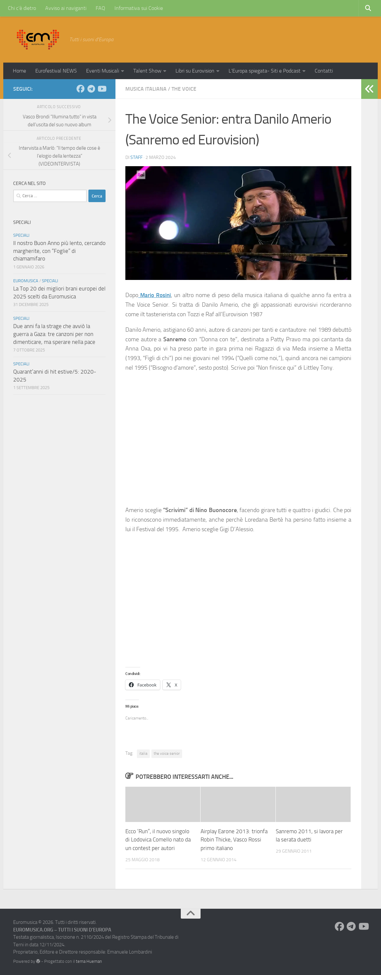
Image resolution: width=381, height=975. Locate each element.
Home (19, 71)
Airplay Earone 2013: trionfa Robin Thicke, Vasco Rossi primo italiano (234, 839)
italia (143, 753)
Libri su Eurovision (194, 71)
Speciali (21, 235)
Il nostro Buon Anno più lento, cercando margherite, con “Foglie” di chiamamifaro (59, 251)
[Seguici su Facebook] (80, 89)
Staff (136, 157)
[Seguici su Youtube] (102, 89)
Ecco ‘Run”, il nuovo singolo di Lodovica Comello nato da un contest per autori (158, 839)
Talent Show (147, 71)
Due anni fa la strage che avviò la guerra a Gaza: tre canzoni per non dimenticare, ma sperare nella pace (54, 334)
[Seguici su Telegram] (91, 89)
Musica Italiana (146, 89)
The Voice (184, 89)
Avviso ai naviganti (65, 8)
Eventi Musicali (102, 71)
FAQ (100, 8)
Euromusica (25, 280)
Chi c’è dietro (22, 8)
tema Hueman (89, 961)
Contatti (324, 71)
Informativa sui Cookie (138, 8)
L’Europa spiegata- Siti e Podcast (265, 71)
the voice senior (167, 753)
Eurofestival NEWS (56, 71)
